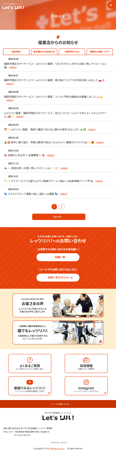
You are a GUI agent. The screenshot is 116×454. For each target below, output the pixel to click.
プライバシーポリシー (58, 442)
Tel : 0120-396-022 (22, 435)
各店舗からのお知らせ (44, 51)
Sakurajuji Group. (58, 448)
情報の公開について (99, 51)
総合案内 (16, 51)
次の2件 (59, 216)
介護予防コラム (72, 51)
